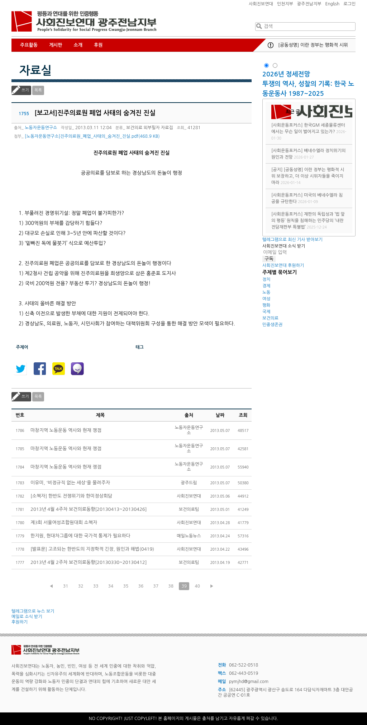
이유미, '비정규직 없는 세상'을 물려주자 (70, 482)
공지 (270, 45)
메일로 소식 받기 (26, 617)
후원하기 (19, 622)
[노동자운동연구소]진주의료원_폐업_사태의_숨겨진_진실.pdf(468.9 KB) (92, 136)
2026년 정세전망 (287, 74)
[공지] (276, 170)
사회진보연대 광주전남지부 (83, 21)
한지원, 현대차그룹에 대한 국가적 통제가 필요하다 (80, 535)
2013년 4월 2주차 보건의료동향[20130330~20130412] (88, 562)
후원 (98, 45)
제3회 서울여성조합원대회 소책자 (63, 522)
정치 (266, 279)
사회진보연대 (261, 4)
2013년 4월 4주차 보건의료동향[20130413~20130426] (88, 509)
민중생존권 (272, 325)
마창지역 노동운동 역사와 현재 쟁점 (65, 430)
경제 (266, 286)
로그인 (349, 4)
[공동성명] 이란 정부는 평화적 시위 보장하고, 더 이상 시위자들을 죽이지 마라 (307, 176)
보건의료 (270, 318)
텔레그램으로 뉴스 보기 (32, 611)
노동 (266, 292)
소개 (78, 45)
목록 (38, 90)
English (332, 4)
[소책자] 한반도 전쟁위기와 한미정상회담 (71, 496)
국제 (266, 312)
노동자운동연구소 (41, 128)
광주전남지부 (309, 4)
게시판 (55, 45)
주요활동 (29, 45)
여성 (266, 299)
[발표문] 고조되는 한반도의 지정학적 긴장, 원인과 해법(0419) (92, 549)
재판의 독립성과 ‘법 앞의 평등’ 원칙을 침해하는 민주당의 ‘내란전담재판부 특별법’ (308, 220)
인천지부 (285, 4)
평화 (266, 305)
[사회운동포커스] (287, 125)
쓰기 (25, 90)
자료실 (35, 70)
